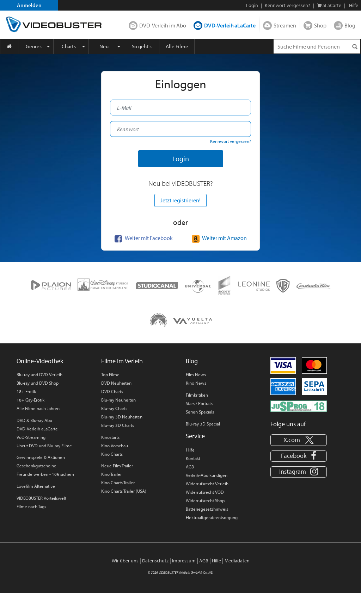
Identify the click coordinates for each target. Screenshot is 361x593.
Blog (349, 25)
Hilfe (190, 450)
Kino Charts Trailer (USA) (123, 491)
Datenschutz (155, 560)
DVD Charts (112, 391)
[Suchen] (355, 46)
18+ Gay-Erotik (30, 400)
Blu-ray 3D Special (203, 424)
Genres (34, 46)
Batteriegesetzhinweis (207, 509)
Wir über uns (125, 560)
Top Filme (110, 374)
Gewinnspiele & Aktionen (41, 457)
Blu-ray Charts (114, 408)
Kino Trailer (111, 474)
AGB (190, 466)
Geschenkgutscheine (36, 465)
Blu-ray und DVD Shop (38, 383)
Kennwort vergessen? (287, 5)
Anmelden (29, 5)
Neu (104, 46)
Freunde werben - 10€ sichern (45, 474)
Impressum (184, 560)
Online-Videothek (40, 361)
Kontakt (193, 458)
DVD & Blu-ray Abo (34, 420)
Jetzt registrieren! (180, 200)
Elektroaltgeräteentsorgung (212, 517)
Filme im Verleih (122, 361)
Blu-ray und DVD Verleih (39, 374)
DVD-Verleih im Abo (162, 25)
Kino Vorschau (114, 445)
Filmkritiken (197, 395)
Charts (69, 46)
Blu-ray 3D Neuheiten (121, 416)
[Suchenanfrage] (317, 46)
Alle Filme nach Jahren (38, 408)
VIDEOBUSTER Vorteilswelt (41, 498)
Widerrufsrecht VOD (205, 492)
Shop (320, 25)
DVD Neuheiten (116, 383)
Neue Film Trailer (117, 465)
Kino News (196, 383)
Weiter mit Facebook (143, 237)
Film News (196, 374)
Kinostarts (110, 437)
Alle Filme (177, 46)
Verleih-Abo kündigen (206, 475)
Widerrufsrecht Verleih (207, 483)
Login (252, 5)
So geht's (142, 46)
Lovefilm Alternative (36, 486)
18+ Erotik (26, 391)
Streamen (285, 25)
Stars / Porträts (199, 403)
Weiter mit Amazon (218, 237)
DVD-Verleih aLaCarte (230, 25)
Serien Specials (200, 412)
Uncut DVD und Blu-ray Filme (44, 445)
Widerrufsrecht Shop (205, 500)
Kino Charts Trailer (118, 482)
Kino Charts (112, 454)
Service (195, 436)
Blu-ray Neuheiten (118, 400)
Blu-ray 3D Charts (117, 425)
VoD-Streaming (31, 437)
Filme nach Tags (31, 506)
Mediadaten (237, 560)
